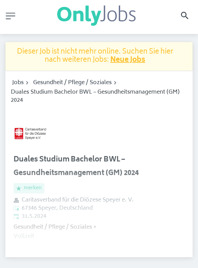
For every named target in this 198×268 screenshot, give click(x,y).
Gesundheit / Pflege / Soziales (72, 83)
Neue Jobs (127, 60)
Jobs (18, 83)
